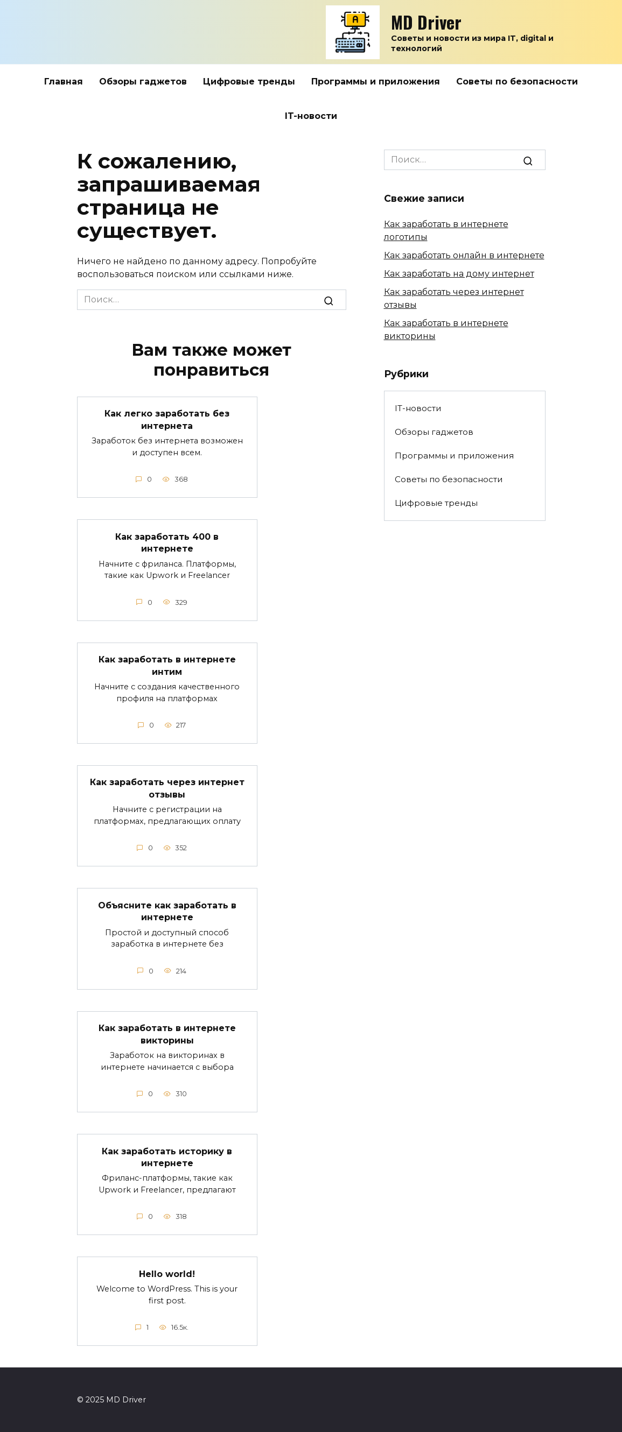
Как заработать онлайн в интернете (464, 255)
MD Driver (426, 21)
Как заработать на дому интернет (459, 274)
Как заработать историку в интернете (167, 1156)
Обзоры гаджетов (143, 81)
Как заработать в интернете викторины (167, 1033)
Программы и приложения (375, 81)
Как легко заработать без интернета (166, 419)
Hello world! (167, 1273)
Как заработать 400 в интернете (167, 542)
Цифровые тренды (249, 81)
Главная (63, 81)
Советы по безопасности (517, 81)
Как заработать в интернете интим (167, 665)
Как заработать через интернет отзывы (167, 788)
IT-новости (311, 116)
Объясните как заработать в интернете (167, 911)
